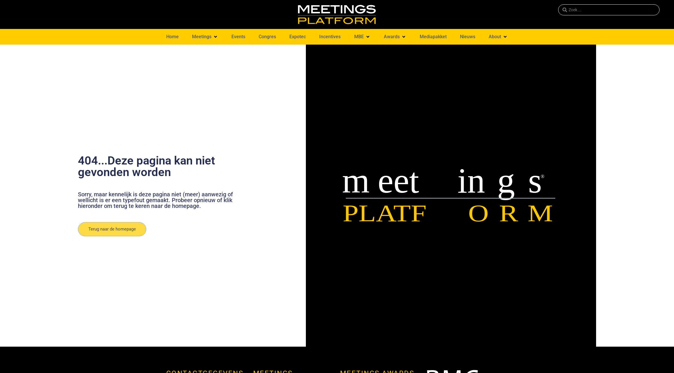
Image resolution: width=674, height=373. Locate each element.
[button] (205, 37)
